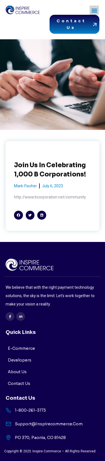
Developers (19, 360)
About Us (17, 371)
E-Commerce (21, 348)
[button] (94, 10)
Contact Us (19, 383)
